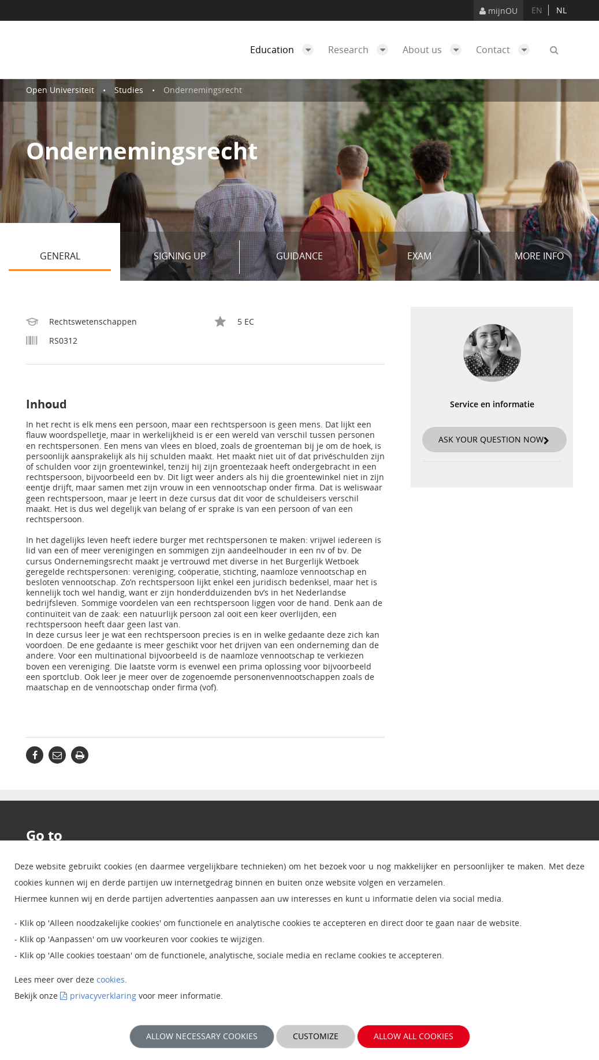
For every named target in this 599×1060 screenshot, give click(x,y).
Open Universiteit (60, 89)
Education (284, 49)
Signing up (192, 257)
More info (539, 256)
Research (361, 49)
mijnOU (498, 10)
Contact (505, 49)
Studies (128, 89)
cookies (110, 979)
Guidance (313, 257)
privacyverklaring (103, 995)
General (75, 257)
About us (435, 49)
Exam (439, 257)
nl (561, 10)
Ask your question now (493, 439)
